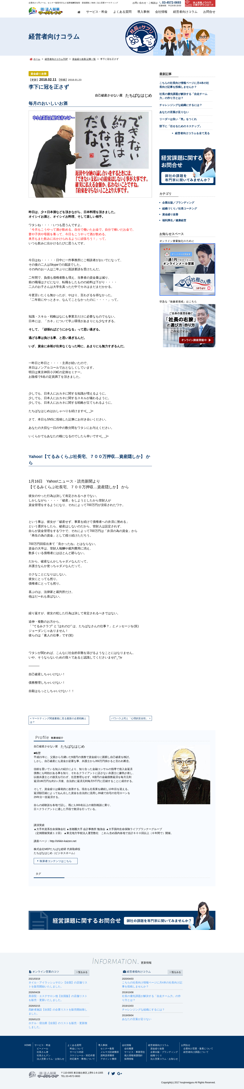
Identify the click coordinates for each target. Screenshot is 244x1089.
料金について (76, 1048)
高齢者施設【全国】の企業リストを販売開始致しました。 (59, 1009)
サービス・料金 (97, 11)
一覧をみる (81, 972)
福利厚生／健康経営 (174, 220)
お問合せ (209, 11)
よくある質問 (122, 11)
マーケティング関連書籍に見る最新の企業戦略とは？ (58, 720)
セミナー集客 (107, 1048)
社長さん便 (42, 1052)
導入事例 (143, 11)
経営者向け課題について (196, 1052)
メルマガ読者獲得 (109, 1052)
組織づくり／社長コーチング (179, 208)
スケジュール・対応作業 (82, 1055)
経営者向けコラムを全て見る (192, 133)
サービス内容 (76, 1052)
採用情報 (128, 1059)
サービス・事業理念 (134, 1052)
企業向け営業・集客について (198, 1048)
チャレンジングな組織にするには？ (180, 105)
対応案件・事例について (82, 1059)
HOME (27, 1045)
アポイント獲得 (108, 1059)
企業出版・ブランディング (164, 1052)
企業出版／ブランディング (178, 202)
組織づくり (156, 1055)
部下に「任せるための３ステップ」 (180, 126)
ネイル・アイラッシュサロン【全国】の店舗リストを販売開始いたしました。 (59, 982)
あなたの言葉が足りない (174, 112)
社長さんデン (44, 1055)
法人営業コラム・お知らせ (50, 1059)
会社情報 (161, 11)
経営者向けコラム (185, 11)
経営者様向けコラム (158, 1045)
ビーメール (42, 1048)
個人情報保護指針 (133, 1055)
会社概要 (128, 1048)
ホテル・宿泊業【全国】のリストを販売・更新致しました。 (59, 1023)
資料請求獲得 (107, 1055)
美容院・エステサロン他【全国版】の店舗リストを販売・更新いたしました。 (59, 996)
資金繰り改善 (38, 73)
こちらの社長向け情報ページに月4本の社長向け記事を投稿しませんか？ (152, 982)
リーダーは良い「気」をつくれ (178, 119)
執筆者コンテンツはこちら (56, 861)
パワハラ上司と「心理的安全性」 (129, 718)
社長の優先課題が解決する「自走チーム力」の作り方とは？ (152, 996)
